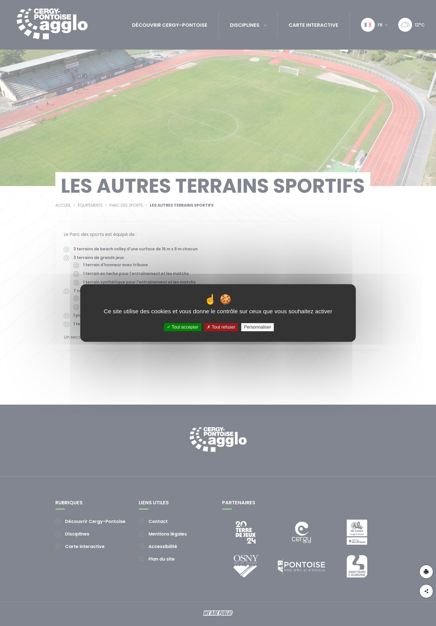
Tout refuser (221, 327)
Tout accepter (182, 327)
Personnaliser (257, 327)
